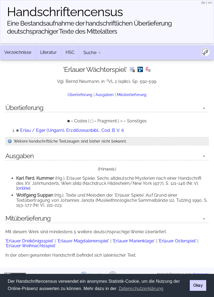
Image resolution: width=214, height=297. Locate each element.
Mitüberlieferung (132, 94)
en (210, 3)
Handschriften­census (65, 12)
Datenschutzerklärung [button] (141, 288)
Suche (89, 52)
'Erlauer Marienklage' (134, 240)
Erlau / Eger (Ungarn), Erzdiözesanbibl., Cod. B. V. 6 (72, 130)
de (203, 3)
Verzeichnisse (17, 52)
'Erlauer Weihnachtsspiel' (30, 245)
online (23, 188)
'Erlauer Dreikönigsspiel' (29, 240)
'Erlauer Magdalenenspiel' (83, 240)
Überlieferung (80, 94)
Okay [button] (198, 285)
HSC (70, 52)
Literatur (48, 52)
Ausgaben (105, 94)
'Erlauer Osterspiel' (177, 240)
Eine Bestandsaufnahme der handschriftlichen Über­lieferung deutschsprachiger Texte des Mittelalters (89, 27)
